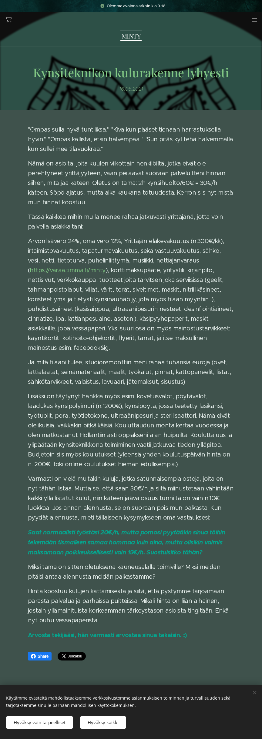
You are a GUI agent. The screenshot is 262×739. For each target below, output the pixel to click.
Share (40, 656)
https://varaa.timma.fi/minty (68, 270)
